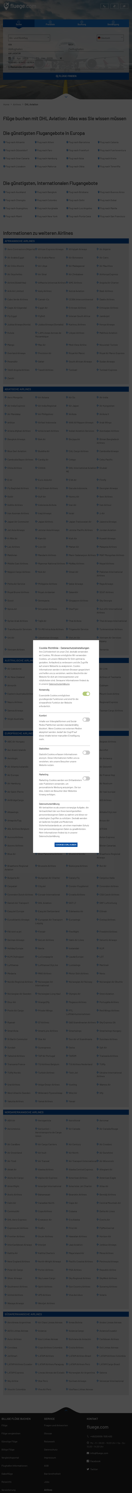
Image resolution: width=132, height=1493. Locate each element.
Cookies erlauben (66, 845)
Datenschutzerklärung (59, 684)
